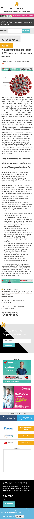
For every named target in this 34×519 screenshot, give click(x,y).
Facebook (3, 39)
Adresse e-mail (8, 338)
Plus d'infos (18, 512)
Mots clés (3, 31)
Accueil (3, 21)
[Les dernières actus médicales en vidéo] (17, 471)
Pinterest (10, 39)
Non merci (19, 516)
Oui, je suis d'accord (8, 516)
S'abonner (9, 345)
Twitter (7, 39)
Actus (8, 21)
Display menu (2, 6)
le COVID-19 (9, 296)
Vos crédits (26, 436)
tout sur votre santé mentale (26, 428)
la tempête (9, 185)
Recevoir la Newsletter (17, 414)
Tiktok (13, 39)
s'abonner (9, 504)
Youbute (17, 39)
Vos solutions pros (26, 443)
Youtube (17, 314)
